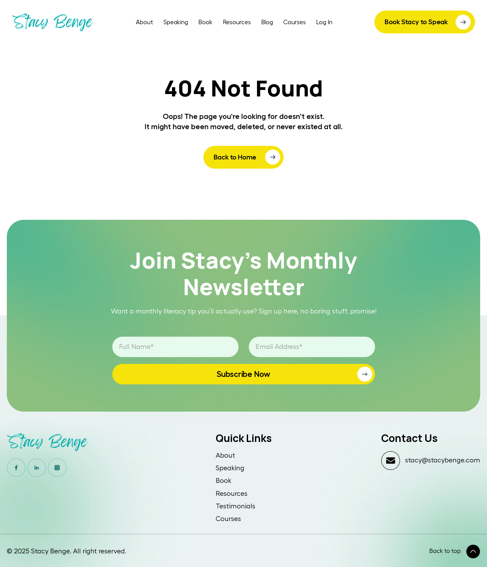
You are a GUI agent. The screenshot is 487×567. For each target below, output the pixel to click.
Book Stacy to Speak (416, 21)
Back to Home (235, 157)
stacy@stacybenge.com (442, 460)
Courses (294, 22)
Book (205, 22)
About (144, 22)
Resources (237, 22)
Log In (324, 22)
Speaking (175, 22)
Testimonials (235, 506)
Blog (267, 22)
